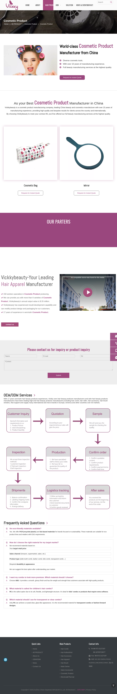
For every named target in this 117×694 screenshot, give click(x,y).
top (113, 685)
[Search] (103, 2)
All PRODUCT (38, 652)
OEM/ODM (37, 659)
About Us (36, 656)
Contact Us (37, 666)
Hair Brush (64, 663)
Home (35, 649)
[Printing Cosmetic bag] (30, 153)
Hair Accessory (66, 656)
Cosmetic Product (67, 673)
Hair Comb (64, 649)
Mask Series (65, 666)
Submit (58, 375)
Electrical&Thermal (67, 677)
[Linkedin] (5, 660)
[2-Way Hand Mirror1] (86, 153)
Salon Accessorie (67, 670)
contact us (10, 324)
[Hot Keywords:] (111, 2)
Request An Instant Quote (72, 77)
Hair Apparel (65, 659)
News (35, 663)
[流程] (58, 462)
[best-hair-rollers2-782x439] (30, 60)
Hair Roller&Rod (66, 652)
